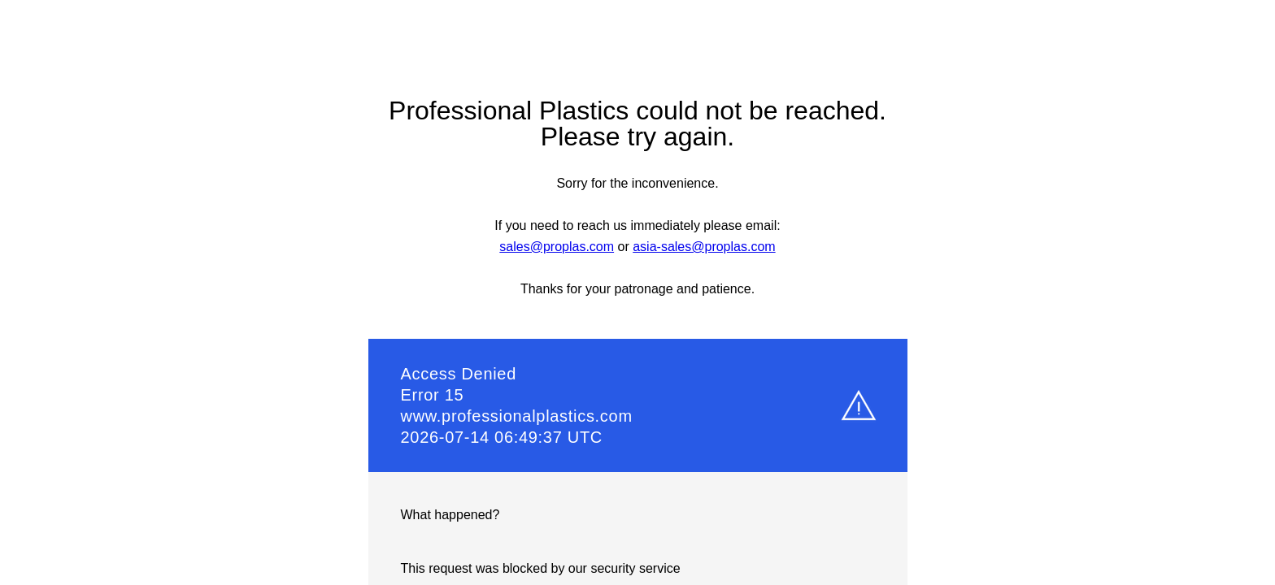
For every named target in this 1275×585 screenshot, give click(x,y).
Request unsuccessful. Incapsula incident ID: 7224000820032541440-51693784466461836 (637, 292)
